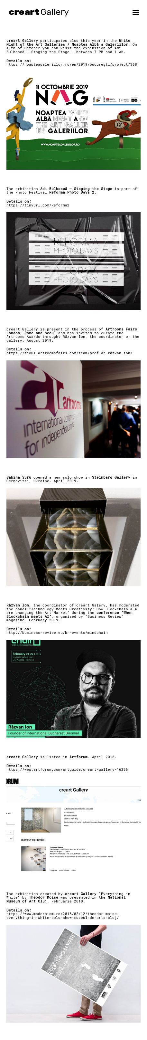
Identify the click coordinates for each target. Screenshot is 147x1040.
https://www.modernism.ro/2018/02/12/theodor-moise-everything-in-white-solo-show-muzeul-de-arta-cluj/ (62, 915)
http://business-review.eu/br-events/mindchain (57, 632)
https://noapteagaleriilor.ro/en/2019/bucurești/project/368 (71, 64)
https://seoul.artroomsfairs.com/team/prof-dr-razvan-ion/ (69, 353)
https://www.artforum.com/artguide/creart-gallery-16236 (67, 769)
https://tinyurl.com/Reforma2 (37, 205)
